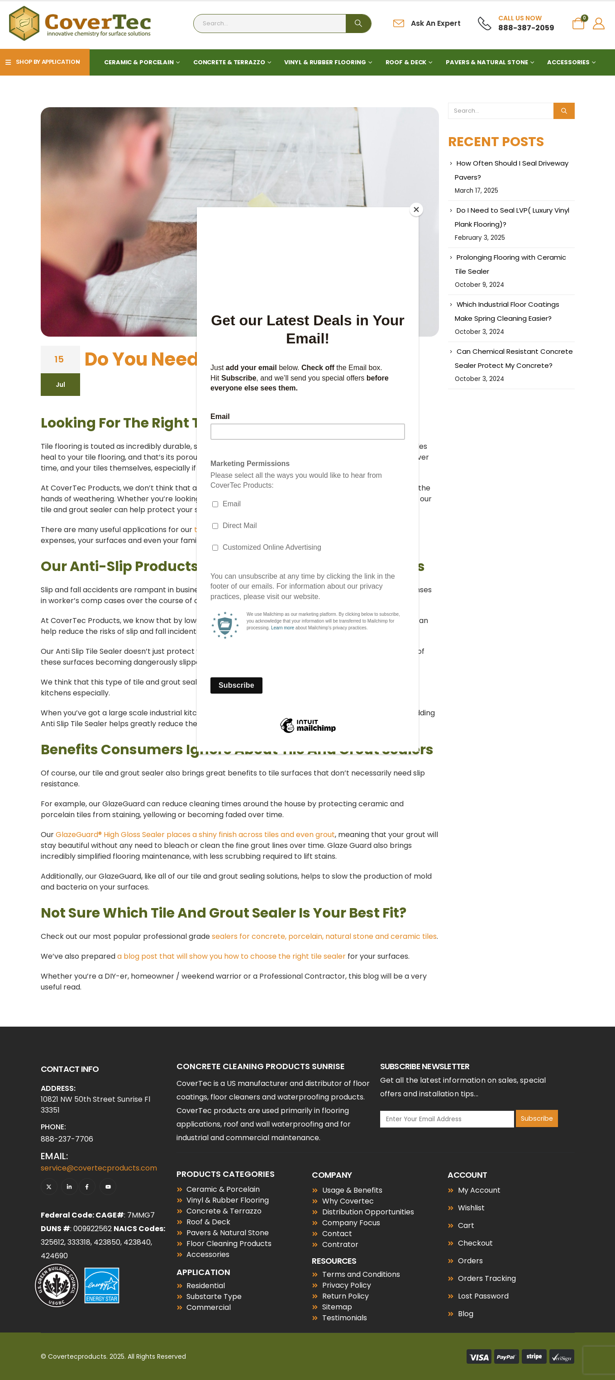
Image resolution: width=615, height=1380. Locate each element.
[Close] (416, 209)
